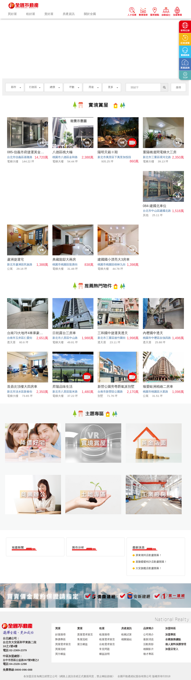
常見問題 (104, 649)
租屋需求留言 (107, 639)
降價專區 (60, 639)
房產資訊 (69, 13)
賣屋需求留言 (85, 634)
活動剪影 (148, 644)
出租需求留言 (107, 644)
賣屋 (79, 628)
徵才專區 (148, 653)
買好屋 (12, 13)
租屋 (101, 628)
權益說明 (104, 653)
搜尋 (178, 87)
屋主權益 (82, 644)
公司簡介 (148, 634)
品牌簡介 (148, 628)
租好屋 (30, 13)
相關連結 (126, 639)
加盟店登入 (171, 649)
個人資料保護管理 (175, 644)
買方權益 (60, 653)
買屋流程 (60, 649)
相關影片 (148, 649)
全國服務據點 (173, 639)
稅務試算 (126, 634)
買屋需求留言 (63, 644)
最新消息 (148, 639)
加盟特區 (170, 628)
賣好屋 (48, 13)
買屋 (57, 628)
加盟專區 (170, 634)
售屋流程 (82, 639)
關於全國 (90, 13)
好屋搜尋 (60, 634)
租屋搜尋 (104, 634)
